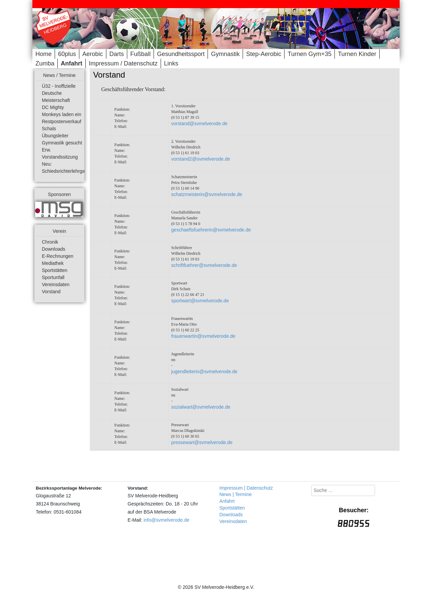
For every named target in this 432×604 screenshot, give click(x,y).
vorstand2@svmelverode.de (200, 159)
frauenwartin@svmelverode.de (203, 336)
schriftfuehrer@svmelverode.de (204, 265)
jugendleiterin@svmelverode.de (204, 371)
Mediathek (53, 263)
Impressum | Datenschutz (246, 488)
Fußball (140, 54)
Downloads (53, 249)
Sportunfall (53, 277)
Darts (116, 54)
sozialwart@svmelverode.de (200, 407)
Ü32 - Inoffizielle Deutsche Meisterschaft (59, 93)
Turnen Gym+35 (309, 54)
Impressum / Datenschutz (123, 63)
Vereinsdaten (56, 284)
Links (171, 63)
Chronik (50, 242)
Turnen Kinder (357, 54)
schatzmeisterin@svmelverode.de (206, 194)
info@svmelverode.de (166, 520)
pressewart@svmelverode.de (202, 442)
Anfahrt (71, 63)
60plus (67, 54)
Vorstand (51, 291)
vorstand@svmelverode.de (199, 123)
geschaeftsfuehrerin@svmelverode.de (211, 229)
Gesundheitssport (181, 54)
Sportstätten (55, 270)
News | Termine (235, 494)
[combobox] (343, 490)
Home (43, 54)
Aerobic (92, 54)
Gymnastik (225, 54)
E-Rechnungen (57, 256)
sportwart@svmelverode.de (200, 300)
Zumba (44, 63)
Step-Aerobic (263, 54)
